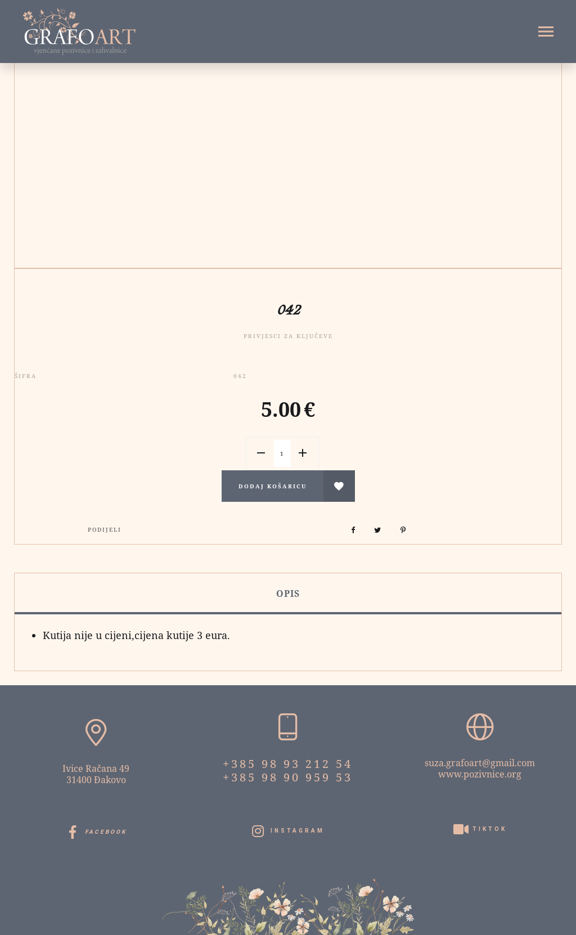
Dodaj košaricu (272, 486)
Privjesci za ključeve (288, 336)
